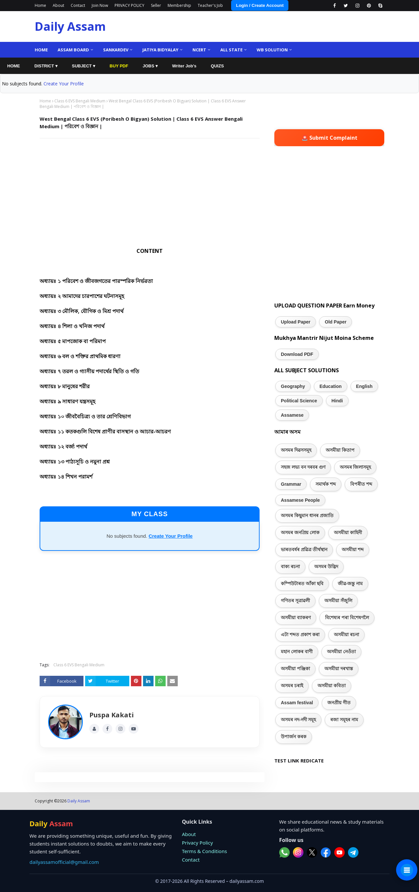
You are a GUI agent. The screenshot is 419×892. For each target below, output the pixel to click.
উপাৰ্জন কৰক (293, 736)
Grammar (291, 484)
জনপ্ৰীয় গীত (339, 702)
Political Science (299, 400)
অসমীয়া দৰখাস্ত (338, 668)
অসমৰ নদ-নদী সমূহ (298, 719)
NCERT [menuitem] (199, 50)
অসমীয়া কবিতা (332, 685)
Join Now (100, 5)
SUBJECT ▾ (83, 65)
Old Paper (335, 321)
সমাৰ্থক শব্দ (326, 484)
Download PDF (297, 354)
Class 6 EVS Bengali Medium (79, 101)
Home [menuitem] (41, 50)
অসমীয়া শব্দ (353, 549)
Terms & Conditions (204, 851)
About (58, 5)
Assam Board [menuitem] (73, 50)
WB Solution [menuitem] (272, 50)
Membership (179, 5)
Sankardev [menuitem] (115, 50)
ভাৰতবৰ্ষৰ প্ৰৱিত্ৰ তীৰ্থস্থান (304, 549)
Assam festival (297, 702)
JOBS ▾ (150, 65)
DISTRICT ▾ (46, 65)
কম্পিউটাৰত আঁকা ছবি (302, 583)
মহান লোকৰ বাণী (297, 651)
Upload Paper (295, 321)
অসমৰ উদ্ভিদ (326, 566)
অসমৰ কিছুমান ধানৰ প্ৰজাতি (307, 515)
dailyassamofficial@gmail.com (64, 862)
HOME (13, 65)
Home (40, 5)
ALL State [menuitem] (231, 50)
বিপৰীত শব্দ (361, 484)
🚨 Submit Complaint (329, 137)
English (364, 386)
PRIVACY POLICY (129, 5)
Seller (156, 5)
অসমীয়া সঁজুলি (338, 600)
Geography (293, 386)
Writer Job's (184, 65)
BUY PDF (119, 65)
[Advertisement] (150, 190)
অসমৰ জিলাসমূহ (355, 467)
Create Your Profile (64, 83)
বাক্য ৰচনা (290, 566)
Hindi (337, 400)
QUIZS (217, 65)
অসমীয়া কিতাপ (340, 450)
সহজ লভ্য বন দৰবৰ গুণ (303, 467)
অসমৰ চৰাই (292, 685)
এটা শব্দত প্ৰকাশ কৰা (300, 634)
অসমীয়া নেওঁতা (341, 651)
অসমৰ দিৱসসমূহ (296, 450)
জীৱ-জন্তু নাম (350, 583)
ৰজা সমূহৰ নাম (344, 719)
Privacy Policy (197, 842)
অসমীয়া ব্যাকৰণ (296, 617)
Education (330, 386)
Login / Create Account (259, 5)
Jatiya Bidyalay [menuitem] (160, 50)
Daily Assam (70, 26)
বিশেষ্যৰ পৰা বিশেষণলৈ (347, 617)
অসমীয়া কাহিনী (348, 532)
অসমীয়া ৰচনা (346, 634)
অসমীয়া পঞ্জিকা (295, 668)
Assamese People (300, 500)
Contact (78, 5)
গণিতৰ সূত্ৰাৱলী (295, 600)
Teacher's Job (210, 5)
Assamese (292, 415)
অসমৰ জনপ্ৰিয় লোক (300, 532)
